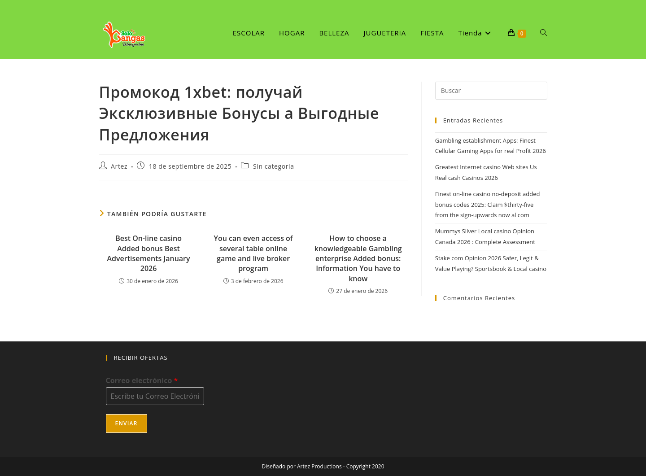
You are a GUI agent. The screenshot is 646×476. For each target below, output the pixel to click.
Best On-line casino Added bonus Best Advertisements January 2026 (148, 253)
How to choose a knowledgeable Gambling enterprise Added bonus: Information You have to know (358, 258)
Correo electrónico (142, 380)
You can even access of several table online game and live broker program (253, 253)
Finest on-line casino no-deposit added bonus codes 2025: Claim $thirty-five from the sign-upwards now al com (487, 204)
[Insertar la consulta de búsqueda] (491, 91)
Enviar (126, 423)
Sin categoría (273, 166)
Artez (119, 166)
